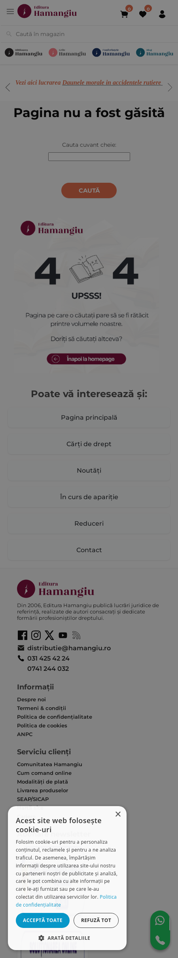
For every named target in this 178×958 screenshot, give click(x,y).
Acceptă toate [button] (42, 920)
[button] (67, 937)
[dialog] (67, 878)
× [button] (118, 815)
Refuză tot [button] (96, 920)
